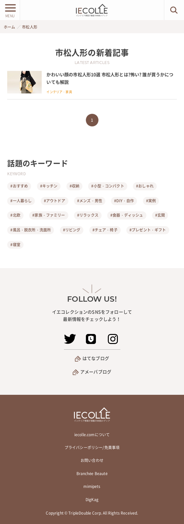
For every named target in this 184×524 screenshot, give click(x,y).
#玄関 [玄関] (160, 215)
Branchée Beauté (92, 473)
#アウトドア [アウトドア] (54, 201)
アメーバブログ (95, 371)
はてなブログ (95, 358)
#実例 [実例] (151, 201)
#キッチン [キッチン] (49, 186)
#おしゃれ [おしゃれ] (145, 186)
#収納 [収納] (74, 186)
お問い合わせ (92, 460)
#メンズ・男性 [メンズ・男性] (89, 201)
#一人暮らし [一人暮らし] (21, 201)
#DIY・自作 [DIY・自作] (124, 201)
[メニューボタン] (10, 10)
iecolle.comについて (92, 434)
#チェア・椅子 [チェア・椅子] (105, 230)
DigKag (92, 499)
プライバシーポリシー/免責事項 (92, 447)
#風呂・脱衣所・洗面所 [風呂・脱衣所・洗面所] (30, 230)
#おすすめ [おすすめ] (19, 186)
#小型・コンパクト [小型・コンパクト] (107, 186)
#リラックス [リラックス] (87, 215)
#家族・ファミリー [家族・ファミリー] (48, 215)
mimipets (91, 486)
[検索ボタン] (174, 10)
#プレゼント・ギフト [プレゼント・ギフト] (147, 230)
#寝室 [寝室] (15, 244)
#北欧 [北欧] (15, 215)
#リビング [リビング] (72, 230)
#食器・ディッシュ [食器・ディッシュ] (126, 215)
